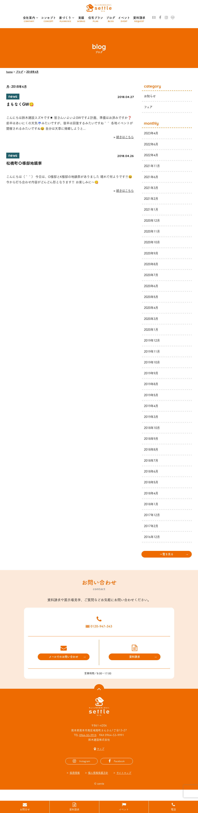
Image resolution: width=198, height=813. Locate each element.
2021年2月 (152, 200)
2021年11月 (152, 166)
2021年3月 (152, 189)
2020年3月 (152, 322)
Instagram (84, 771)
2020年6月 (152, 289)
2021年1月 (152, 211)
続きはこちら (124, 138)
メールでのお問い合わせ (63, 667)
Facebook (119, 771)
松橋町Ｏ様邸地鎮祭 (25, 165)
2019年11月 (152, 355)
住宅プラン (95, 17)
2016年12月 (152, 544)
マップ (100, 759)
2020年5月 (152, 300)
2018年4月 (32, 71)
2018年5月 (152, 488)
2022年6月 (152, 144)
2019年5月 (152, 400)
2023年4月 (152, 133)
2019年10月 (152, 366)
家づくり (66, 18)
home (9, 71)
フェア (148, 107)
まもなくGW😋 (20, 105)
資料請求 (139, 17)
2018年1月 (152, 511)
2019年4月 (152, 411)
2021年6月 (152, 178)
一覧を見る (166, 562)
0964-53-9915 (87, 746)
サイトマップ (125, 783)
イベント (124, 17)
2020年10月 (152, 244)
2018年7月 (152, 466)
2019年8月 (152, 389)
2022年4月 (152, 155)
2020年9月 (152, 255)
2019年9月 (152, 377)
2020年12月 (152, 222)
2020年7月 (152, 277)
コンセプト (48, 17)
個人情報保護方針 (98, 783)
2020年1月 (152, 333)
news (13, 96)
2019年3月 (152, 422)
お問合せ (25, 809)
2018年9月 (152, 444)
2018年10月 (152, 433)
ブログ (110, 17)
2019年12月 (152, 344)
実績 (81, 17)
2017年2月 (152, 533)
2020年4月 (152, 311)
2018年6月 (152, 477)
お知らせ (150, 96)
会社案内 (30, 18)
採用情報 (73, 783)
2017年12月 (152, 522)
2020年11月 (152, 233)
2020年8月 (152, 266)
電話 (173, 809)
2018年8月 (152, 455)
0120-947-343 (104, 635)
